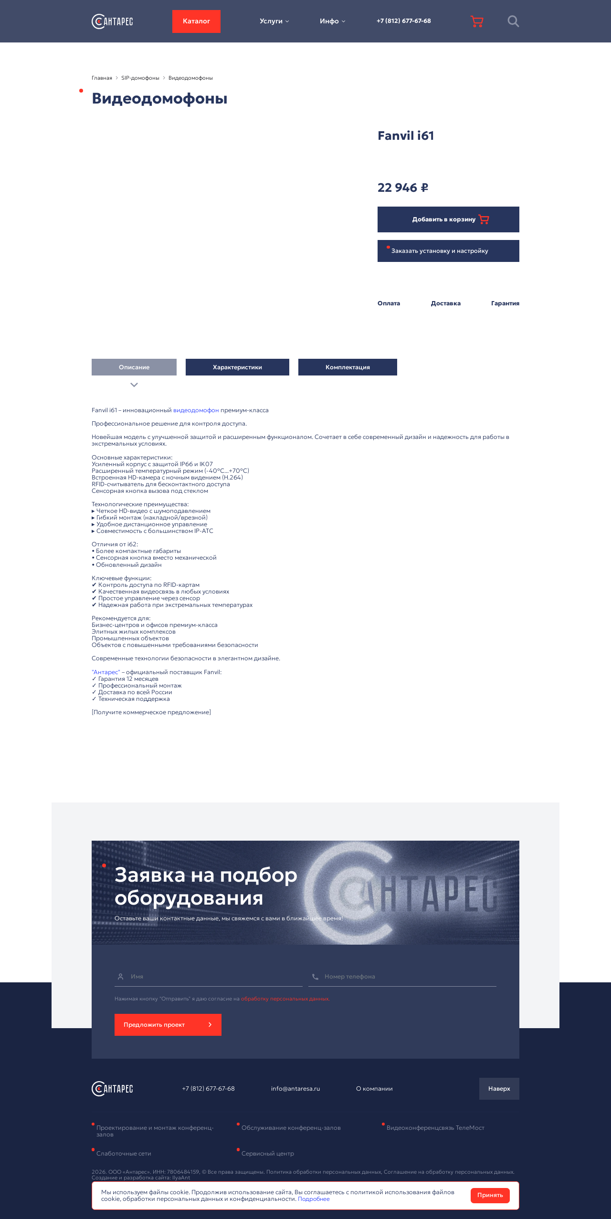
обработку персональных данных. (285, 998)
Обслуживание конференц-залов (291, 1128)
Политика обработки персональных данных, (325, 1171)
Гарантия (505, 303)
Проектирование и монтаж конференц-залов (155, 1131)
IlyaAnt (181, 1177)
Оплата (389, 303)
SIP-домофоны (140, 78)
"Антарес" (106, 672)
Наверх (499, 1089)
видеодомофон (196, 410)
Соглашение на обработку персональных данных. (449, 1171)
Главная (102, 78)
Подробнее (315, 1199)
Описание (134, 370)
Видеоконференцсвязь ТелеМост (436, 1128)
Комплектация (348, 370)
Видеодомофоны (191, 78)
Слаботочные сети (123, 1153)
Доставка (446, 303)
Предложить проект (154, 1025)
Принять (490, 1195)
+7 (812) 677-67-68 (404, 21)
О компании (374, 1088)
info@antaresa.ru (295, 1088)
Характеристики (237, 370)
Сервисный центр (268, 1153)
